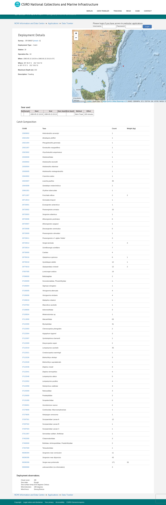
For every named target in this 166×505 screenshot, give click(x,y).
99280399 (25, 462)
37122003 (25, 329)
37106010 (25, 300)
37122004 (25, 333)
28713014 (25, 200)
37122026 (25, 357)
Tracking (118, 11)
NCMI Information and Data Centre (29, 23)
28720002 (25, 209)
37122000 (25, 324)
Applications (53, 23)
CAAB (137, 11)
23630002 (25, 162)
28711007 (25, 195)
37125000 (25, 391)
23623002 (25, 152)
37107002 (25, 305)
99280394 (25, 453)
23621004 (25, 143)
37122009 (25, 343)
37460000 (25, 443)
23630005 (25, 171)
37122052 (25, 381)
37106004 (25, 286)
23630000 (25, 157)
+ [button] (76, 33)
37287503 (25, 429)
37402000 (25, 438)
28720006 (25, 219)
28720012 (25, 243)
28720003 (25, 214)
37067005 (25, 271)
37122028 (25, 362)
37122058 (25, 386)
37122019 (25, 348)
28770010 (25, 267)
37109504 (25, 314)
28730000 (25, 252)
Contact (148, 11)
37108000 (25, 310)
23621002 (25, 138)
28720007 (25, 224)
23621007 (25, 147)
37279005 (25, 414)
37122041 (25, 372)
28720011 (25, 238)
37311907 (25, 434)
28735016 (25, 257)
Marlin (90, 11)
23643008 (25, 186)
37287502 (25, 424)
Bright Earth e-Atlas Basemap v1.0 (114, 101)
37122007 (25, 338)
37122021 (25, 352)
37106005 (25, 291)
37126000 (25, 395)
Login (147, 26)
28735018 (25, 262)
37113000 (25, 319)
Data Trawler (103, 11)
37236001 (25, 405)
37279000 (25, 410)
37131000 (25, 400)
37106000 (25, 281)
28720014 (25, 247)
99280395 (25, 457)
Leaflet (89, 101)
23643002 (25, 176)
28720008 (25, 229)
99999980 (25, 467)
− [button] (76, 38)
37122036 (25, 367)
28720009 (25, 233)
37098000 (25, 276)
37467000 (25, 448)
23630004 (25, 166)
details (36, 41)
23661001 (25, 190)
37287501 (25, 419)
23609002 (25, 133)
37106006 (25, 295)
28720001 (25, 205)
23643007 (25, 181)
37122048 (25, 376)
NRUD (128, 11)
